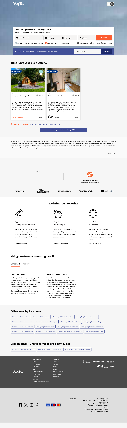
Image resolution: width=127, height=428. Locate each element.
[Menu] (110, 4)
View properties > (21, 249)
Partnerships (57, 379)
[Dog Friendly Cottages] (109, 368)
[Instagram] (32, 411)
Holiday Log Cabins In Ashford (45, 337)
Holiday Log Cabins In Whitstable (92, 332)
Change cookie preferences (41, 387)
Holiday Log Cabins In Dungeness (22, 327)
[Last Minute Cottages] (86, 368)
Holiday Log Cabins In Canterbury (62, 322)
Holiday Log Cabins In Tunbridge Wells (70, 337)
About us (56, 367)
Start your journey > (95, 249)
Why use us (36, 369)
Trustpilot (38, 177)
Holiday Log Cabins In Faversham (87, 322)
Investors (56, 382)
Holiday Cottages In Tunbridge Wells (23, 355)
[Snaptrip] (19, 4)
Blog (34, 374)
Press (55, 372)
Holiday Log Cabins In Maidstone (22, 337)
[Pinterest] (37, 411)
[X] (26, 411)
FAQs (34, 367)
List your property (58, 377)
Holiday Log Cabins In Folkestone (68, 332)
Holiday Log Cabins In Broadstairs (23, 332)
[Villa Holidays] (111, 373)
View (40, 123)
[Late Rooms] (97, 368)
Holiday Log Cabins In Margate (93, 327)
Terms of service (38, 377)
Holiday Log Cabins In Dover (45, 332)
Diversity (56, 374)
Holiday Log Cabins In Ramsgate (46, 327)
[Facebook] (20, 411)
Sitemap (35, 384)
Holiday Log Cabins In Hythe (94, 337)
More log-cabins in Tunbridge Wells (63, 135)
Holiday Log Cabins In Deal (20, 322)
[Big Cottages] (101, 373)
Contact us (36, 382)
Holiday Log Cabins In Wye (40, 322)
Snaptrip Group (102, 417)
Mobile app (36, 372)
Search (104, 38)
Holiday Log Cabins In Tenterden (70, 327)
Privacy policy (37, 379)
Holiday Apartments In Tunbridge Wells (77, 355)
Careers (55, 369)
